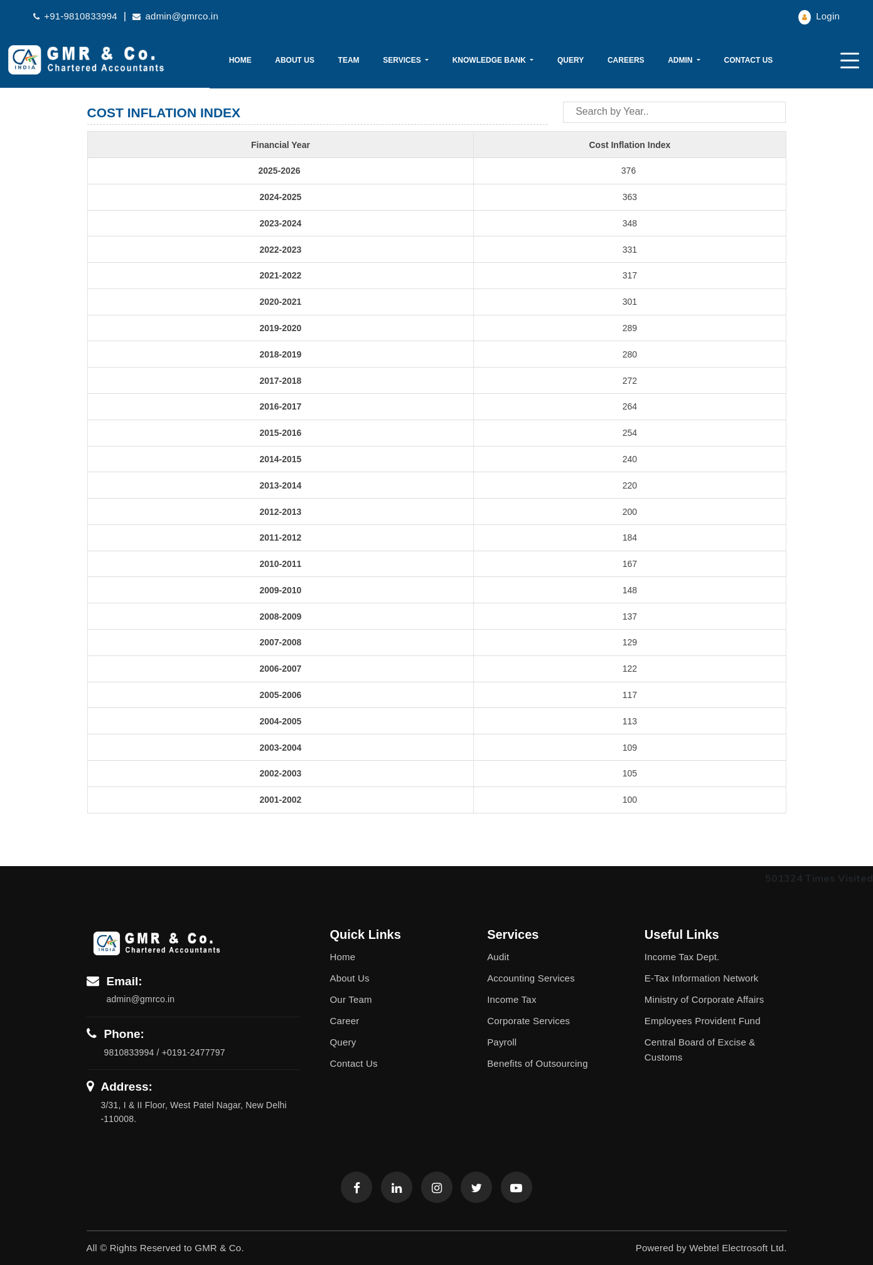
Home (240, 60)
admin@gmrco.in (175, 16)
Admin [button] (681, 60)
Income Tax (511, 999)
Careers (626, 60)
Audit (498, 956)
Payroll (502, 1042)
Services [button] (403, 60)
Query (570, 60)
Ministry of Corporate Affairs (704, 999)
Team (349, 60)
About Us (294, 60)
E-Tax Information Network (702, 978)
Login (819, 16)
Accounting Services (531, 978)
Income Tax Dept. (682, 956)
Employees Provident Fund (703, 1020)
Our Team (351, 999)
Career (345, 1020)
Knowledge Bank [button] (490, 60)
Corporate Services (528, 1020)
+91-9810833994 (75, 16)
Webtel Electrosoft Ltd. (737, 1247)
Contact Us (748, 60)
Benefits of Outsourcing (537, 1063)
